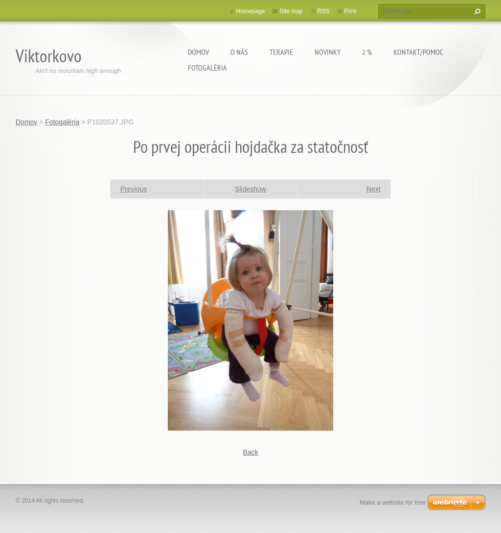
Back (250, 452)
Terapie (281, 52)
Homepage (250, 11)
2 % (367, 52)
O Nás (239, 52)
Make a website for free (393, 502)
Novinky (328, 52)
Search (476, 11)
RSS (324, 11)
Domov (198, 52)
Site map (290, 11)
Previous (133, 189)
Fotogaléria (207, 68)
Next (373, 189)
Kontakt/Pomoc (418, 52)
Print (350, 11)
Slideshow (250, 189)
